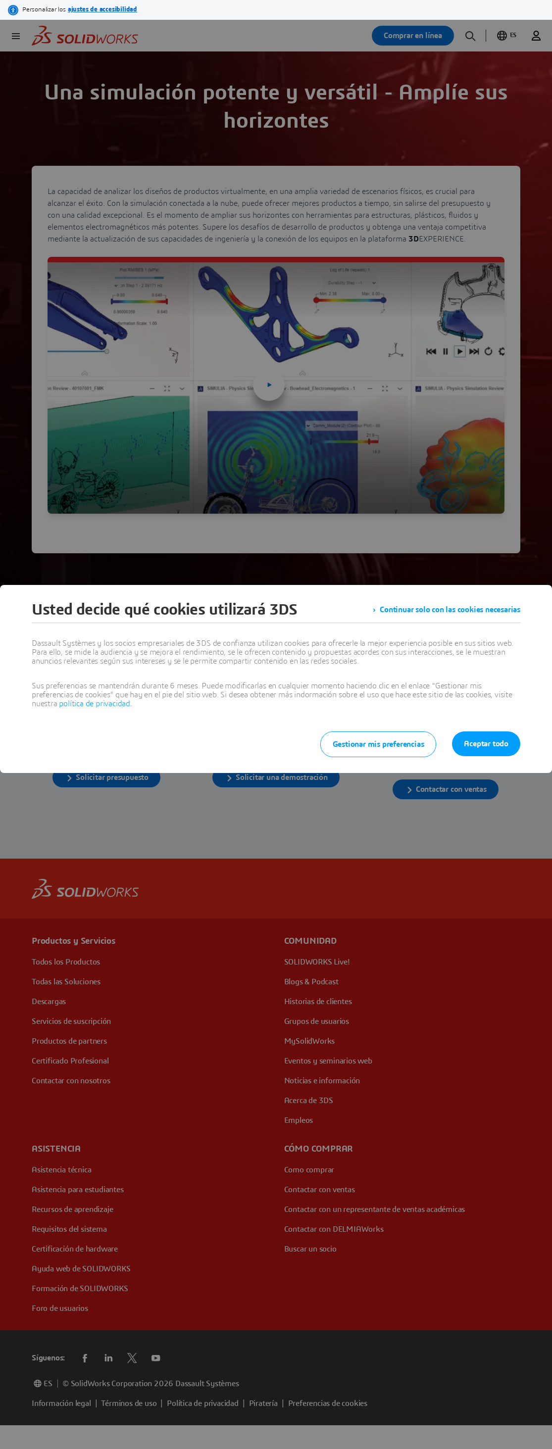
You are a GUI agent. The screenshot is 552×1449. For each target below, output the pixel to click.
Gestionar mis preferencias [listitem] (378, 744)
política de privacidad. (95, 704)
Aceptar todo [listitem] (486, 744)
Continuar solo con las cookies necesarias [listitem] (450, 610)
